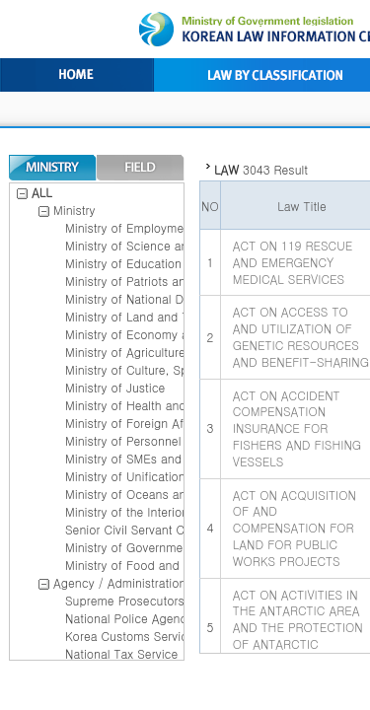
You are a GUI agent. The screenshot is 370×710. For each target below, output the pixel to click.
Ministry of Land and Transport (150, 316)
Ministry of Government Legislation (161, 546)
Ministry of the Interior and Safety (157, 511)
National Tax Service (121, 653)
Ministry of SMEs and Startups (148, 458)
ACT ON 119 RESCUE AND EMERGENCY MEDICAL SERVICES (292, 262)
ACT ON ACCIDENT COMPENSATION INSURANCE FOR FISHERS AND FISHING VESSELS (297, 428)
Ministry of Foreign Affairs (136, 422)
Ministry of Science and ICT (141, 245)
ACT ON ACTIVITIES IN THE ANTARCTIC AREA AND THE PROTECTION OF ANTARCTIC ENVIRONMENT (298, 627)
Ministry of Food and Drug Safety (157, 564)
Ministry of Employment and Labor (160, 227)
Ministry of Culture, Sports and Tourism (173, 369)
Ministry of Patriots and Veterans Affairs (174, 280)
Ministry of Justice (115, 387)
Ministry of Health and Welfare (148, 404)
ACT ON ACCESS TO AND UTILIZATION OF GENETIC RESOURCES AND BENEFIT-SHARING (301, 336)
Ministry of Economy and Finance (157, 333)
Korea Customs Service (129, 635)
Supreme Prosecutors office (142, 600)
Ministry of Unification (125, 475)
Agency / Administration (119, 582)
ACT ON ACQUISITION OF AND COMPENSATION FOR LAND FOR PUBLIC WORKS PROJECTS (294, 527)
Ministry (74, 209)
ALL (34, 191)
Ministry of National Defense (143, 298)
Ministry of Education (123, 262)
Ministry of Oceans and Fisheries (156, 493)
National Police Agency (128, 617)
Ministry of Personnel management (161, 440)
